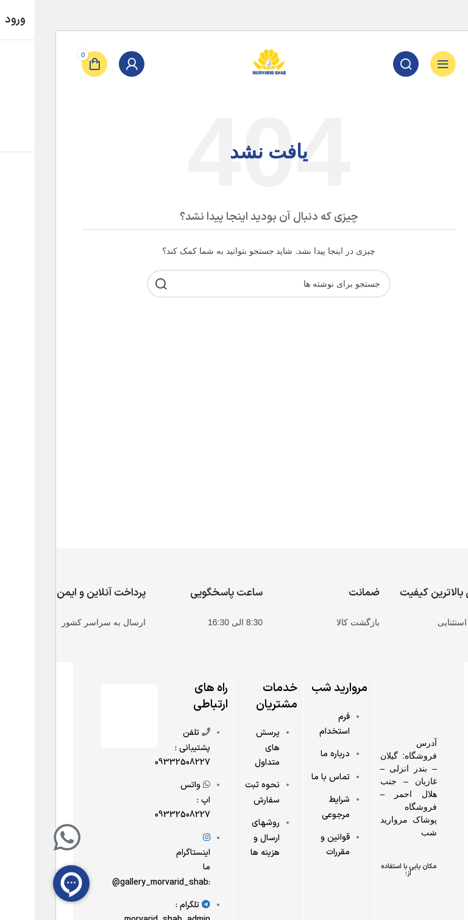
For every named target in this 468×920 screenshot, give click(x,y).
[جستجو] (370, 64)
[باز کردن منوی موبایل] (408, 64)
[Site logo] (234, 63)
